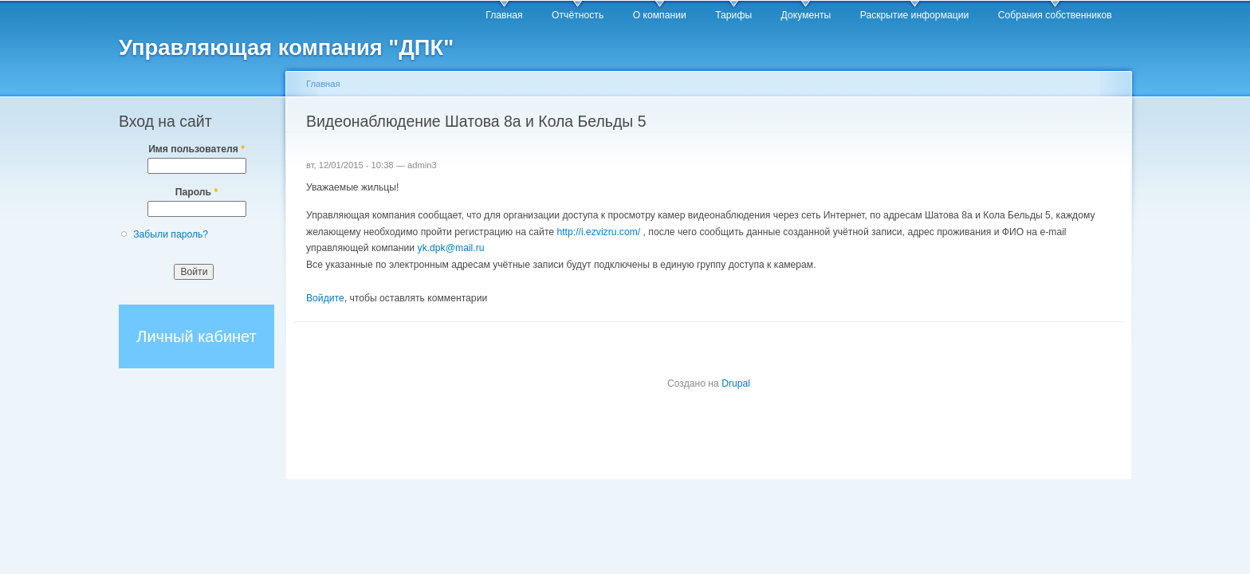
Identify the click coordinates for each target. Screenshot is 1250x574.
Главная (503, 15)
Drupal (735, 383)
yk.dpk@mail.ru (451, 248)
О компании (659, 15)
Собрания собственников (1055, 15)
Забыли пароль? (170, 234)
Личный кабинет (196, 336)
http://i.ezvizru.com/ (598, 232)
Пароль (196, 192)
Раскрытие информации (914, 15)
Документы (806, 15)
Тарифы (733, 15)
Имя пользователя (196, 149)
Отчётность (577, 15)
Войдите (325, 298)
